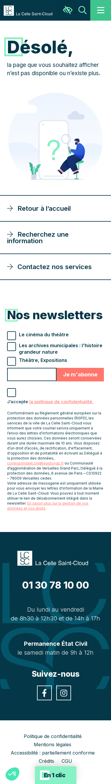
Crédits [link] (46, 761)
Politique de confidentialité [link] (53, 736)
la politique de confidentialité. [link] (61, 401)
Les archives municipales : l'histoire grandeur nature (60, 348)
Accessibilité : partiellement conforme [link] (53, 753)
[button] (12, 774)
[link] (31, 10)
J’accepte (50, 401)
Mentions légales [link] (52, 744)
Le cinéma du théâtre (44, 334)
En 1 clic (54, 775)
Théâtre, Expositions (43, 360)
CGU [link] (67, 761)
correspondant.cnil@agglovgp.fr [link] (35, 463)
